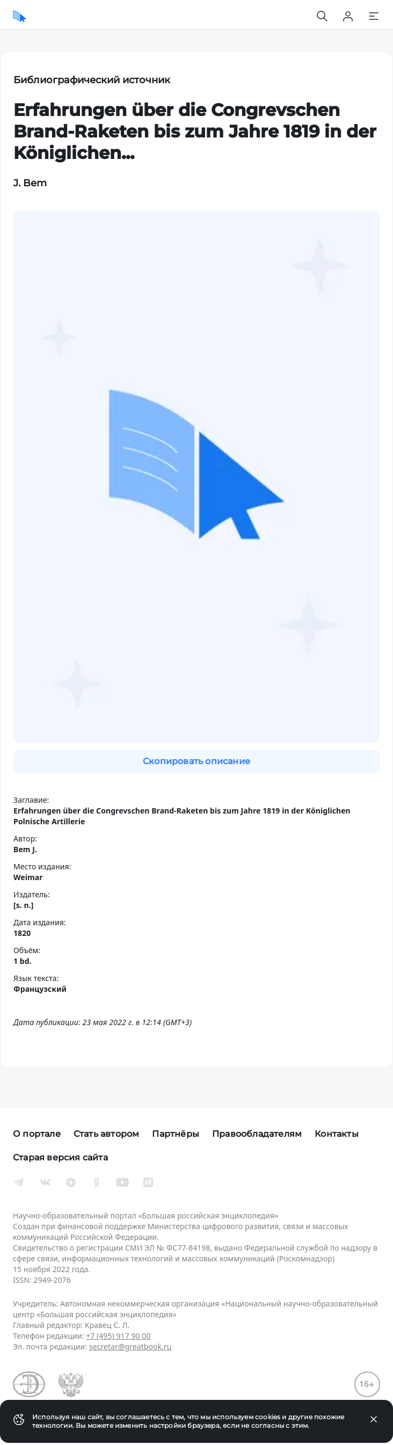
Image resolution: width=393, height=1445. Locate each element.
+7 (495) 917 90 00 (118, 1336)
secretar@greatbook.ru (130, 1346)
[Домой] (19, 16)
